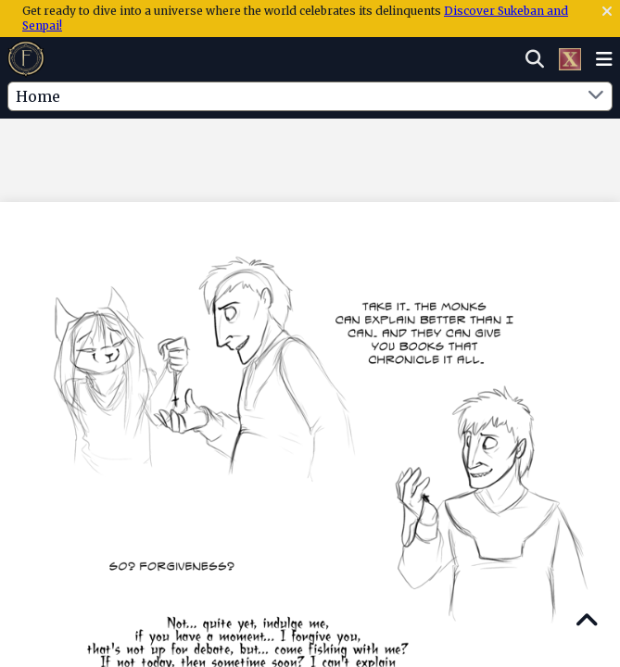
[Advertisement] (310, 156)
